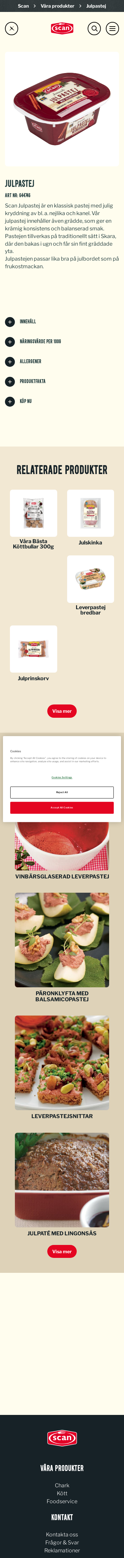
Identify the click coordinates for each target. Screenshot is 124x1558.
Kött (62, 1493)
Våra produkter (57, 6)
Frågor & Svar (62, 1542)
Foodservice (62, 1501)
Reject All (62, 792)
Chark (62, 1485)
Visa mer (62, 711)
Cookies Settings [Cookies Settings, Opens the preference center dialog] (62, 777)
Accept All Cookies (62, 807)
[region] (62, 779)
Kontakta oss (62, 1534)
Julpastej (96, 6)
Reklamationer (62, 1550)
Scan (23, 6)
